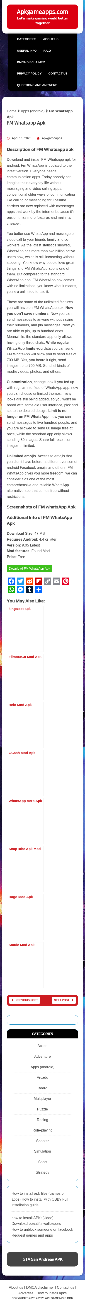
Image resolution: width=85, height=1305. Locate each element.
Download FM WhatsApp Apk (29, 568)
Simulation (42, 1151)
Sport (42, 1162)
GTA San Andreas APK (42, 1259)
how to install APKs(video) (32, 1218)
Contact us (58, 73)
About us (50, 39)
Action (42, 1046)
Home (12, 111)
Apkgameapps (52, 138)
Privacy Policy (29, 73)
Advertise (26, 1293)
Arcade (42, 1077)
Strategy (42, 1172)
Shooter (42, 1141)
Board (42, 1088)
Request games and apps (32, 1235)
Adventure (42, 1056)
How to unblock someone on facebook (42, 1229)
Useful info (26, 50)
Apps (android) (33, 111)
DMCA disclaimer (40, 1287)
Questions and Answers (37, 85)
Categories (26, 39)
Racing (42, 1120)
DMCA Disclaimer (31, 62)
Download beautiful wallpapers (36, 1224)
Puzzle (42, 1109)
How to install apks (51, 1293)
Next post (64, 1000)
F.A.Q (47, 50)
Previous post (24, 1000)
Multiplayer (42, 1098)
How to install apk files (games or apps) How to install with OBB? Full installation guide (40, 1199)
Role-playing (42, 1130)
